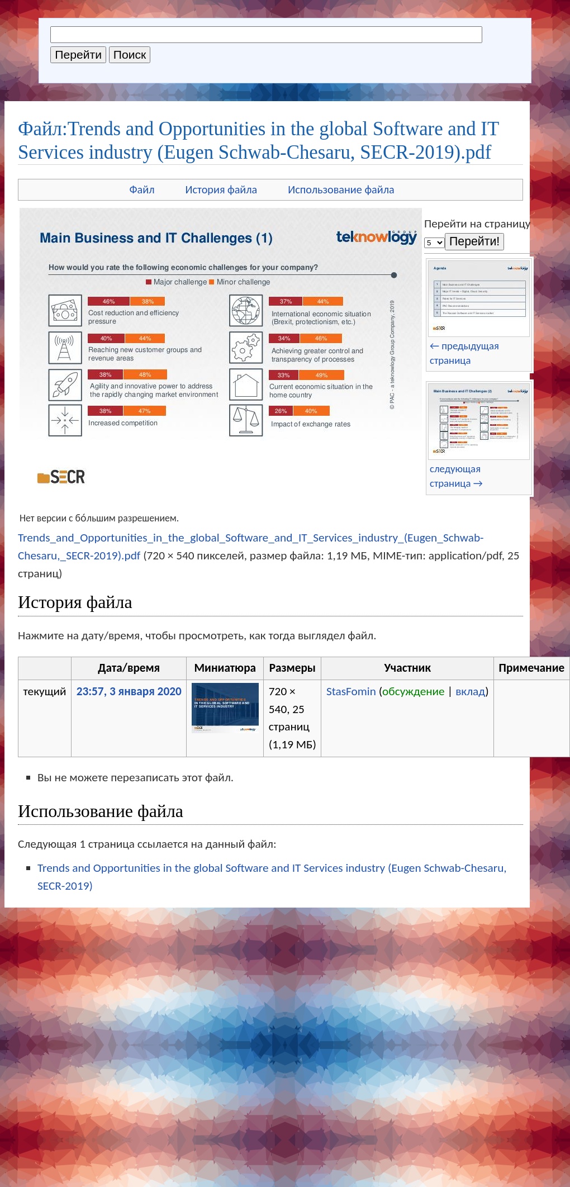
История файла (222, 189)
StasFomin (351, 691)
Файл (141, 189)
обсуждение (413, 691)
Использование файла (341, 189)
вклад (470, 691)
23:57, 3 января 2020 (129, 691)
